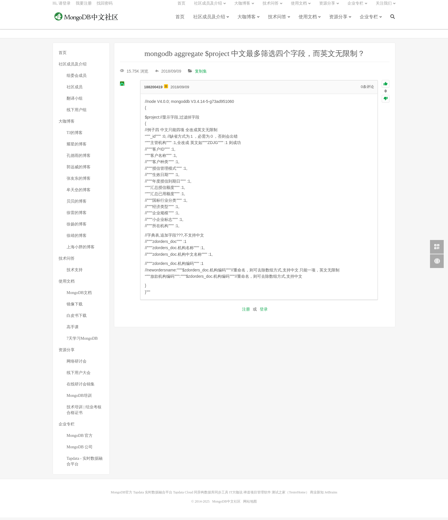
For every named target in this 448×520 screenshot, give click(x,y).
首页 (180, 20)
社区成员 (75, 89)
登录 (264, 311)
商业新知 (317, 495)
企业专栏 (369, 20)
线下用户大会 (79, 375)
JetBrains (331, 495)
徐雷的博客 (77, 215)
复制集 (201, 73)
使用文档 (308, 20)
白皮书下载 (77, 318)
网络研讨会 (77, 364)
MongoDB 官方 (80, 438)
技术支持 (75, 272)
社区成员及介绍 (209, 20)
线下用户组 (77, 112)
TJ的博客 (75, 135)
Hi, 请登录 (62, 7)
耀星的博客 (77, 147)
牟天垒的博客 (79, 192)
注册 (246, 311)
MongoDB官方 (121, 495)
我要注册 (84, 7)
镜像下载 (75, 307)
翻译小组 (75, 101)
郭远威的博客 (79, 169)
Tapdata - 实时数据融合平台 (85, 464)
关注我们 (384, 7)
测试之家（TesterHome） (290, 495)
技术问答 (277, 20)
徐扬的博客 (77, 227)
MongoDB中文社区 (87, 21)
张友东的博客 (79, 181)
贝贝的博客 (77, 204)
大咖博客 (246, 20)
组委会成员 (77, 78)
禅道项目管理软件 (257, 495)
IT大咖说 (236, 495)
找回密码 (105, 7)
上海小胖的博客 (81, 249)
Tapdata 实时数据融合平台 (152, 495)
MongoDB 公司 (80, 449)
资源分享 (338, 20)
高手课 (73, 329)
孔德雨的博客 (79, 158)
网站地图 (250, 504)
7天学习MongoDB (82, 341)
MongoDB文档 (79, 295)
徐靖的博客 (77, 238)
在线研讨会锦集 (81, 387)
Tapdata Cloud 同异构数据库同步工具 (200, 495)
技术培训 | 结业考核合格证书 (84, 412)
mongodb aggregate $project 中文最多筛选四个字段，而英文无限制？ (255, 56)
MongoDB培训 (79, 398)
